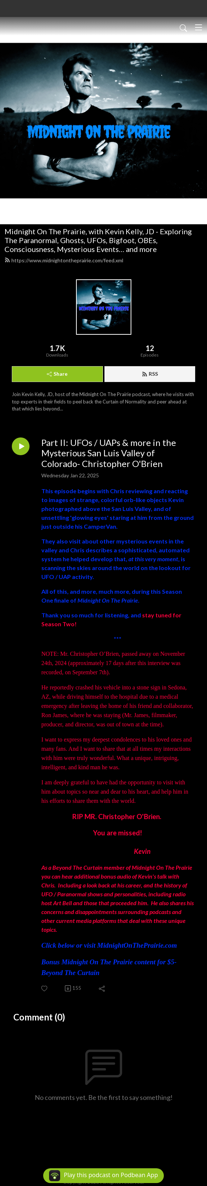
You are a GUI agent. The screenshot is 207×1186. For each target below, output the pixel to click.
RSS (150, 374)
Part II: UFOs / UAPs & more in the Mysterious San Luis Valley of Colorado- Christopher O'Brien (108, 453)
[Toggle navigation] (198, 27)
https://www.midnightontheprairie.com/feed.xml (63, 260)
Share (57, 374)
